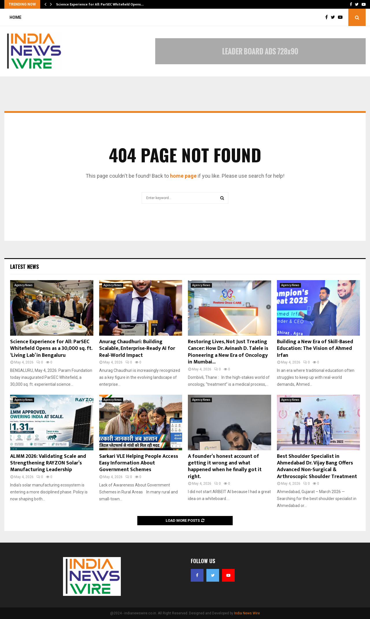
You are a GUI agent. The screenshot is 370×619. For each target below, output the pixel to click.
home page (183, 176)
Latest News (24, 266)
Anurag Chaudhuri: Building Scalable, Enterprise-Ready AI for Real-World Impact (137, 348)
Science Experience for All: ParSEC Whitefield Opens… (100, 4)
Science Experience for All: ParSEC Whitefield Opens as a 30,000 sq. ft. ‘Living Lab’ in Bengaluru (51, 348)
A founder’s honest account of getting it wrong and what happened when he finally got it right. (225, 466)
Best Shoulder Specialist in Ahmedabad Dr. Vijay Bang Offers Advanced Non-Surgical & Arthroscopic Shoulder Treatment (317, 466)
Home (15, 17)
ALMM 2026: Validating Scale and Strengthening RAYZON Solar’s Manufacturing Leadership (48, 463)
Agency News (23, 285)
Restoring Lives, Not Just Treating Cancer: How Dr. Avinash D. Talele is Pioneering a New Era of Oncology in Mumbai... (228, 351)
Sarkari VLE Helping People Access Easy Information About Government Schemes (138, 463)
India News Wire (247, 613)
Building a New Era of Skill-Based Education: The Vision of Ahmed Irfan (315, 348)
